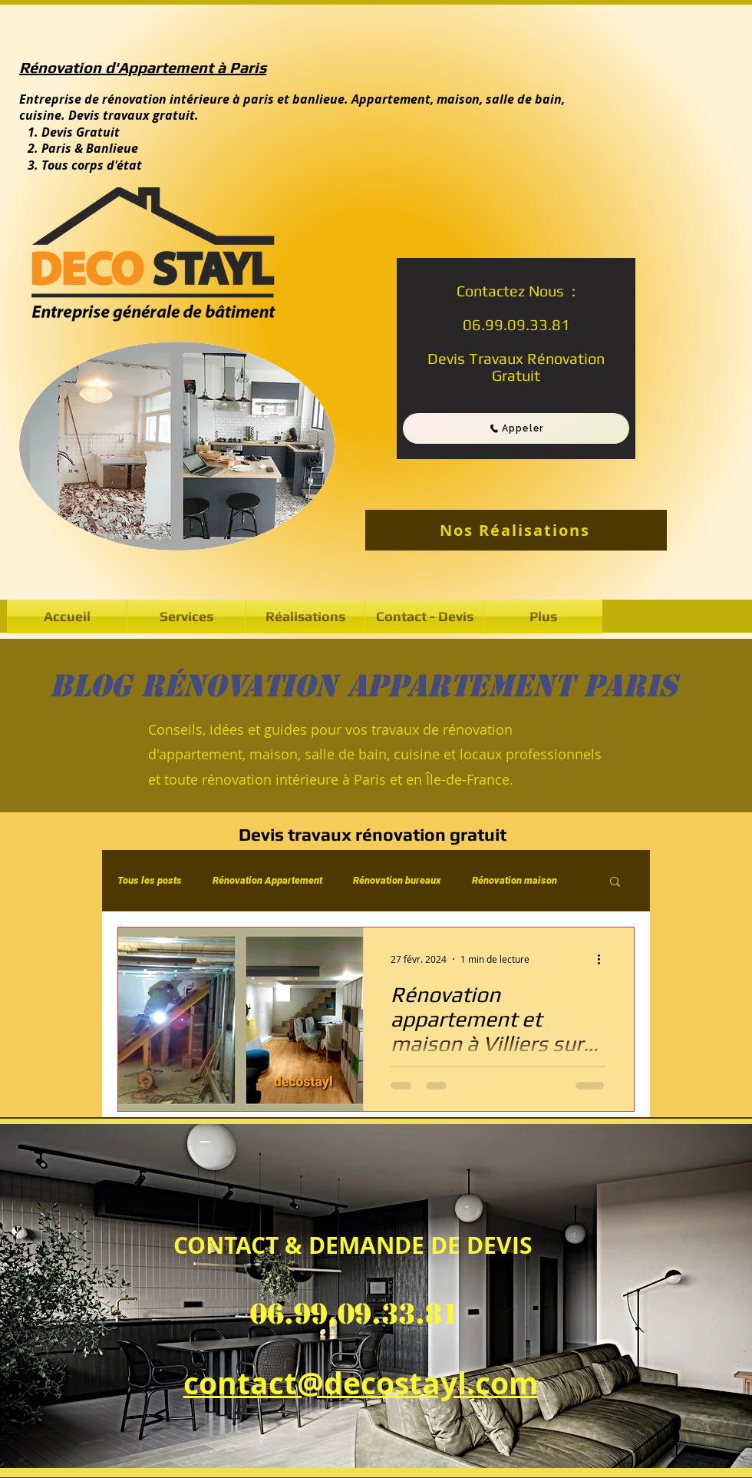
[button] (305, 616)
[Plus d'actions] (604, 959)
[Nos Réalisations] (516, 530)
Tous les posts (149, 880)
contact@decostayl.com (360, 1383)
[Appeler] (516, 428)
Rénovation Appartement (267, 880)
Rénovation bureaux (397, 880)
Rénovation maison (514, 880)
